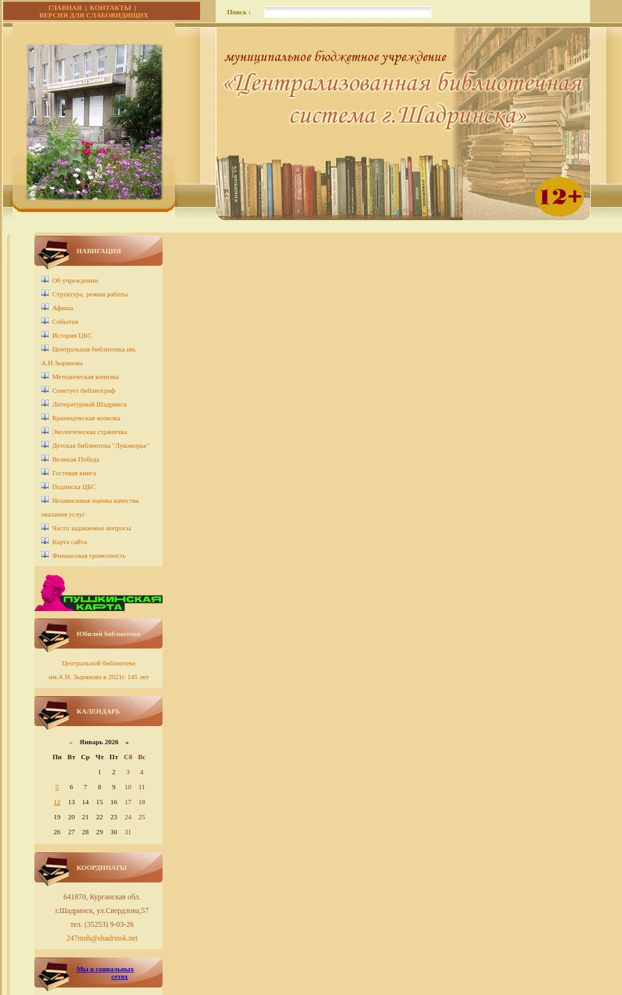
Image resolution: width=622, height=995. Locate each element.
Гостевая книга (74, 473)
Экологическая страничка (89, 431)
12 (57, 802)
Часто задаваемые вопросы (91, 528)
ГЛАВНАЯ (64, 7)
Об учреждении (75, 280)
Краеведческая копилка (86, 418)
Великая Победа (75, 459)
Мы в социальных (104, 968)
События (65, 321)
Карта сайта (69, 541)
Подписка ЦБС (74, 486)
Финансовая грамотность (89, 555)
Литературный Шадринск (89, 404)
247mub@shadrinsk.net (102, 938)
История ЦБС (72, 335)
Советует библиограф (83, 390)
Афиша (62, 307)
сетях (119, 976)
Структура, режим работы (90, 294)
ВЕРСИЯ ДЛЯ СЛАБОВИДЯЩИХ (94, 15)
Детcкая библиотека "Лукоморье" (100, 445)
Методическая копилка (85, 376)
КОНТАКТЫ (110, 7)
